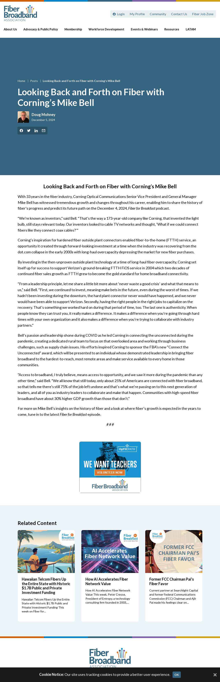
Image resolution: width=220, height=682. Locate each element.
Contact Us (179, 14)
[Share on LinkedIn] (36, 130)
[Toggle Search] (211, 31)
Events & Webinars (147, 31)
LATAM (194, 31)
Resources (175, 31)
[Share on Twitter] (28, 130)
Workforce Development (110, 31)
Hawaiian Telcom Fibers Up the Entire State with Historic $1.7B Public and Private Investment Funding (46, 586)
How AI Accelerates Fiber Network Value (106, 581)
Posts (34, 81)
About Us (13, 31)
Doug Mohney (43, 114)
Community (158, 14)
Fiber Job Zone (202, 14)
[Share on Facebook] (21, 130)
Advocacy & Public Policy (44, 31)
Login (121, 14)
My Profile (137, 14)
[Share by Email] (43, 130)
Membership (76, 31)
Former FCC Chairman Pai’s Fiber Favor (171, 581)
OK (176, 674)
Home (22, 81)
